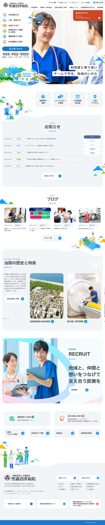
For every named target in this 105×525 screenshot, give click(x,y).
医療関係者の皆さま (88, 7)
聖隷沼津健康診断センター (48, 504)
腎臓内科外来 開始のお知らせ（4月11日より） (41, 166)
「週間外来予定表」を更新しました (37, 153)
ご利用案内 (34, 7)
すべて (92, 137)
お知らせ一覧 (48, 176)
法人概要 (53, 3)
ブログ (61, 487)
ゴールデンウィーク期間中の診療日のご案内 (39, 146)
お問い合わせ (86, 478)
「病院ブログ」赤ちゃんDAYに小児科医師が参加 (41, 139)
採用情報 (100, 7)
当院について (73, 7)
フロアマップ (75, 3)
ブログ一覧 (48, 238)
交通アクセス (63, 3)
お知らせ (61, 484)
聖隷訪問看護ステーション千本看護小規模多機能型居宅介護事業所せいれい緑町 (83, 504)
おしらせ (92, 141)
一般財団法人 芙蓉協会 (14, 504)
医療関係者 (92, 149)
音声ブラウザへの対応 (37, 491)
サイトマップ (26, 494)
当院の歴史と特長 (61, 7)
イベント (92, 145)
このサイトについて (22, 491)
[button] (4, 318)
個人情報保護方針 (9, 491)
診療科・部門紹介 (46, 7)
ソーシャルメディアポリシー (12, 494)
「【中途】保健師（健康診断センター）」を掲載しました (43, 159)
